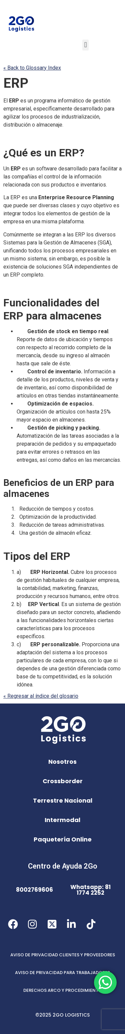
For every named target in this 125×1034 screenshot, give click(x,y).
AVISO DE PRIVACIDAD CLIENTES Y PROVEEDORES (62, 955)
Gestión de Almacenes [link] (70, 242)
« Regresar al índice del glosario (40, 696)
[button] (85, 45)
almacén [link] (100, 355)
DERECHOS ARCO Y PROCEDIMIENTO (62, 990)
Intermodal (62, 820)
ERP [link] (15, 83)
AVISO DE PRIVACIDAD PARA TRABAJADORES (62, 972)
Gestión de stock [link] (48, 331)
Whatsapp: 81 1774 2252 (90, 890)
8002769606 (34, 890)
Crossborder (63, 781)
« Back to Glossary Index (32, 68)
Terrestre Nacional (62, 800)
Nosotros (62, 761)
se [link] (38, 234)
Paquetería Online (63, 839)
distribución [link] (17, 125)
